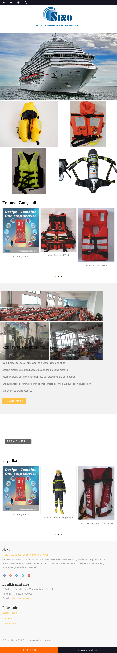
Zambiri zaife (9, 612)
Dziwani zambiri (14, 398)
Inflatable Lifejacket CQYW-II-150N (96, 520)
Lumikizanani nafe (12, 623)
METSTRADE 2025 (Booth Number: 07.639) (25, 554)
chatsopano (8, 618)
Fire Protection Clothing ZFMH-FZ (58, 514)
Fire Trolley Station (20, 253)
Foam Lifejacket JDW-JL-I (58, 251)
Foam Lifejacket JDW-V (96, 262)
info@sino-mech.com (21, 598)
